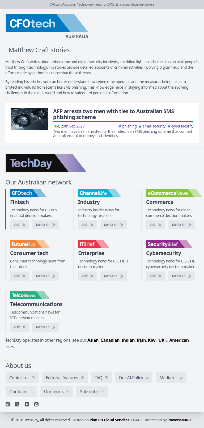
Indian (128, 340)
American (179, 340)
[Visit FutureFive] (19, 276)
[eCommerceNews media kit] (181, 224)
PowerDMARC (180, 419)
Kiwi (152, 340)
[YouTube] (27, 404)
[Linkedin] (8, 404)
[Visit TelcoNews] (19, 327)
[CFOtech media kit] (45, 224)
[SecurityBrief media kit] (181, 276)
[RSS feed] (36, 404)
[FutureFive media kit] (45, 276)
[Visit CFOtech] (19, 224)
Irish (141, 340)
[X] (17, 404)
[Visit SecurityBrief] (155, 276)
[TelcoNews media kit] (45, 327)
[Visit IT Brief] (87, 276)
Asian (93, 340)
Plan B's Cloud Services (109, 419)
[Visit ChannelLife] (87, 224)
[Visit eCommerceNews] (155, 224)
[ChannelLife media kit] (113, 224)
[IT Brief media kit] (113, 276)
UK (161, 340)
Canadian (110, 340)
